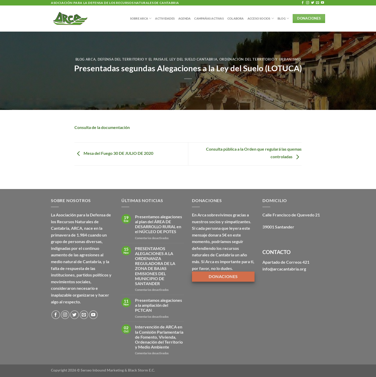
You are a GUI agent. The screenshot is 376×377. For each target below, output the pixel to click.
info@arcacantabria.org (284, 268)
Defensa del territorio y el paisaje (133, 59)
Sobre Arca (141, 18)
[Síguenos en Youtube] (322, 3)
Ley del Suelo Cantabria (193, 59)
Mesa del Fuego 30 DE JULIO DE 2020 (113, 153)
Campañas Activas (209, 18)
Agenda (184, 18)
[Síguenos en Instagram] (307, 3)
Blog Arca (85, 59)
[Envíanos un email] (317, 3)
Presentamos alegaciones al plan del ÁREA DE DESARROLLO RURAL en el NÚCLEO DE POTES (158, 224)
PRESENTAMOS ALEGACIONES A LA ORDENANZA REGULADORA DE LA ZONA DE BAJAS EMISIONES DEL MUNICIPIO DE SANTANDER (155, 266)
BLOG (283, 18)
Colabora (235, 18)
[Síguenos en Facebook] (302, 3)
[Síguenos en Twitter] (312, 3)
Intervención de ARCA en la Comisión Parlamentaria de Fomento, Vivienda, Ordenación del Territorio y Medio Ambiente (159, 336)
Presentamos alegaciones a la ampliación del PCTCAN (158, 305)
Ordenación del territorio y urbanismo (260, 59)
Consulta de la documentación (102, 127)
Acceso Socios (261, 18)
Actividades (164, 18)
